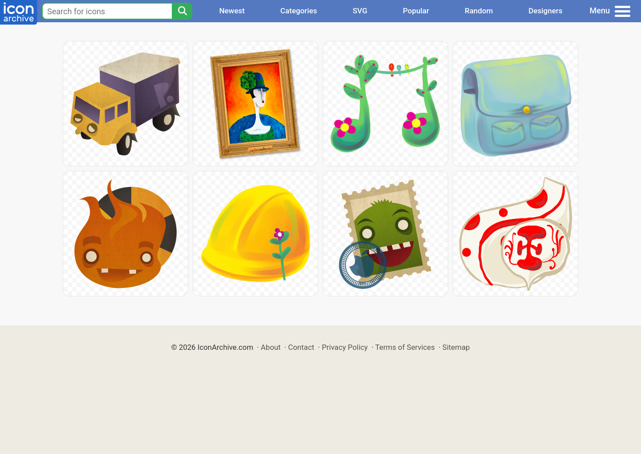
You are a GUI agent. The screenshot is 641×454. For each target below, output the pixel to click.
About (271, 347)
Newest (231, 10)
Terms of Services (405, 347)
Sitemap (456, 347)
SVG (360, 10)
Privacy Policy (345, 347)
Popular (416, 10)
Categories (298, 10)
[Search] (182, 11)
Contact (301, 347)
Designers (545, 10)
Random (479, 10)
